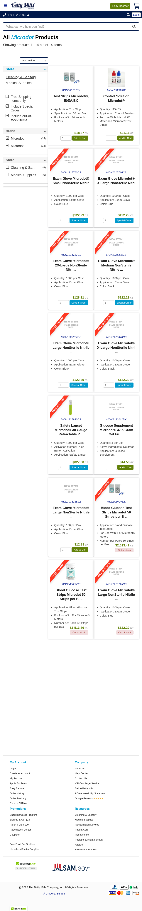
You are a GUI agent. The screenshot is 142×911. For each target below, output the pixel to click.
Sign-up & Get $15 (20, 819)
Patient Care (81, 829)
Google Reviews (84, 798)
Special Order (78, 220)
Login (13, 768)
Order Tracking (18, 798)
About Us (80, 768)
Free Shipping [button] (17, 189)
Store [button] (10, 69)
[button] (128, 15)
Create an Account (20, 773)
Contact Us (81, 778)
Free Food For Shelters (22, 844)
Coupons (15, 834)
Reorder (120, 5)
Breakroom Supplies (86, 849)
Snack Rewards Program (23, 814)
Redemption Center (20, 829)
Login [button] (136, 14)
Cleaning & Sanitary (21, 77)
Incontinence (82, 834)
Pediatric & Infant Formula (89, 839)
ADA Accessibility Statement (90, 793)
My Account (16, 778)
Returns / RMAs (18, 803)
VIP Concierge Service (87, 783)
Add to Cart (80, 138)
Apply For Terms (19, 783)
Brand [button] (10, 131)
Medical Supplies (19, 83)
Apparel (79, 844)
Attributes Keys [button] (18, 218)
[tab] (25, 69)
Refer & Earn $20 (19, 824)
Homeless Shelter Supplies (24, 849)
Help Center (81, 773)
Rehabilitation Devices (87, 824)
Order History (17, 793)
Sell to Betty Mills (84, 788)
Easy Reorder (17, 788)
